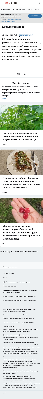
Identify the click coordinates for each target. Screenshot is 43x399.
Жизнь (29, 9)
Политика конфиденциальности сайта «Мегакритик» (19, 300)
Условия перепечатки (9, 286)
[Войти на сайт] (39, 3)
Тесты (37, 9)
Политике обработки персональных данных (11, 20)
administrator (26, 35)
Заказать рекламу (18, 9)
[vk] (18, 73)
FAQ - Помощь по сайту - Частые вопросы (16, 282)
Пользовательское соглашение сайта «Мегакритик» (19, 296)
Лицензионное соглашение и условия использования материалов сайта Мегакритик (20, 291)
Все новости (5, 9)
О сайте (5, 278)
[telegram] (25, 73)
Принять (35, 16)
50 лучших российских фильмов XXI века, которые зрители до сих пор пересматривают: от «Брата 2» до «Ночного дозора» (21, 93)
